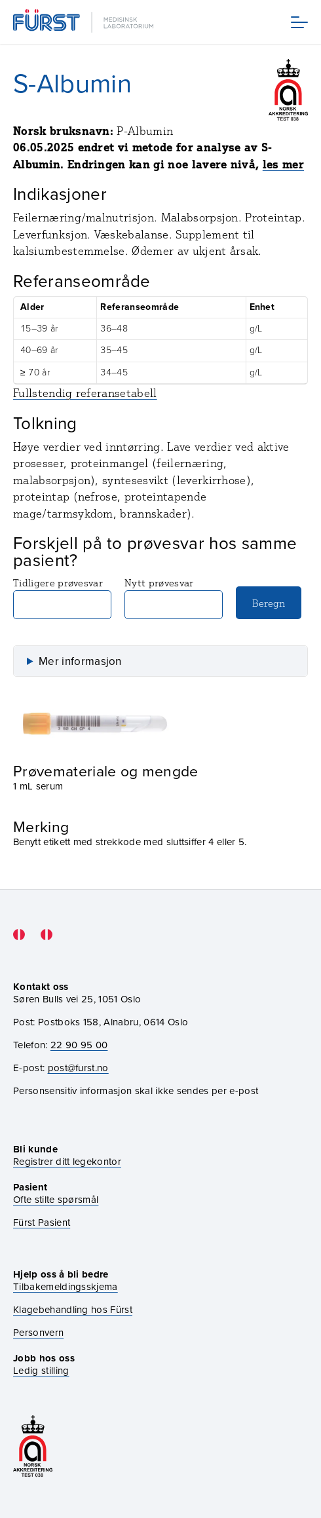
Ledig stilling (41, 1370)
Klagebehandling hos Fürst (72, 1310)
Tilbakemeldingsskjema (65, 1287)
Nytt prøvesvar (173, 598)
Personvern (38, 1333)
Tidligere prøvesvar (62, 598)
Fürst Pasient (41, 1223)
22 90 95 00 (79, 1045)
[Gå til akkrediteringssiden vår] (32, 1447)
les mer (283, 164)
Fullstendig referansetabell (85, 393)
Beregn (268, 603)
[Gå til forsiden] (84, 22)
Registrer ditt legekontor (67, 1162)
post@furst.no (78, 1068)
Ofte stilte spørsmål (55, 1200)
